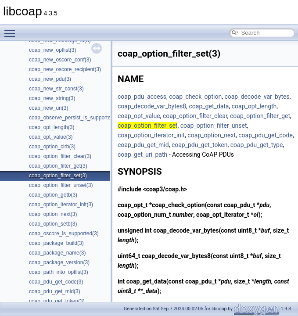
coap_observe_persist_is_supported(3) (74, 118)
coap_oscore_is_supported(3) (64, 233)
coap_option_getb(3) (53, 195)
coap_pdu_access (142, 96)
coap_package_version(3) (59, 262)
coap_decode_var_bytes (256, 96)
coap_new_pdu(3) (50, 79)
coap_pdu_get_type (256, 144)
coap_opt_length (254, 106)
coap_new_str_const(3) (56, 89)
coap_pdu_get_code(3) (56, 282)
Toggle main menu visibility (11, 29)
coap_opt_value (139, 115)
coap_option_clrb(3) (52, 147)
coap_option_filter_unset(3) (61, 185)
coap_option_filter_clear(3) (60, 156)
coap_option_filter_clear (195, 115)
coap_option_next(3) (53, 214)
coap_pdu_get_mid (143, 144)
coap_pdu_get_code (265, 135)
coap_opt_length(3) (51, 127)
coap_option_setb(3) (53, 224)
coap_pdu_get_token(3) (57, 301)
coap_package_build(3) (56, 243)
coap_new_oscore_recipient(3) (65, 69)
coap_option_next (211, 135)
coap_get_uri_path (142, 154)
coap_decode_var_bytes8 (152, 106)
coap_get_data (209, 106)
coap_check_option (195, 96)
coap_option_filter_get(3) (58, 166)
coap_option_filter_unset (213, 125)
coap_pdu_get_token (200, 144)
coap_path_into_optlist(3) (58, 272)
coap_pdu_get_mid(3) (54, 291)
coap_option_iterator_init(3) (61, 204)
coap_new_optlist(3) (52, 50)
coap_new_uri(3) (48, 108)
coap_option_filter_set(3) (58, 175)
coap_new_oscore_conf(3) (60, 60)
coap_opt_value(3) (50, 137)
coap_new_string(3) (52, 98)
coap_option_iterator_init (151, 135)
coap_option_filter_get (260, 115)
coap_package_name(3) (57, 253)
